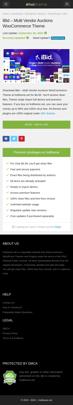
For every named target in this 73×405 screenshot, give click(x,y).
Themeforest (54, 13)
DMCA (6, 328)
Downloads (17, 13)
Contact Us (8, 302)
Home (6, 13)
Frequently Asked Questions (17, 312)
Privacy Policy (10, 333)
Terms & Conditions (13, 338)
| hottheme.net (44, 400)
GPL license (48, 113)
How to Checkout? (12, 307)
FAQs (57, 226)
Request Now (58, 38)
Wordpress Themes (35, 13)
